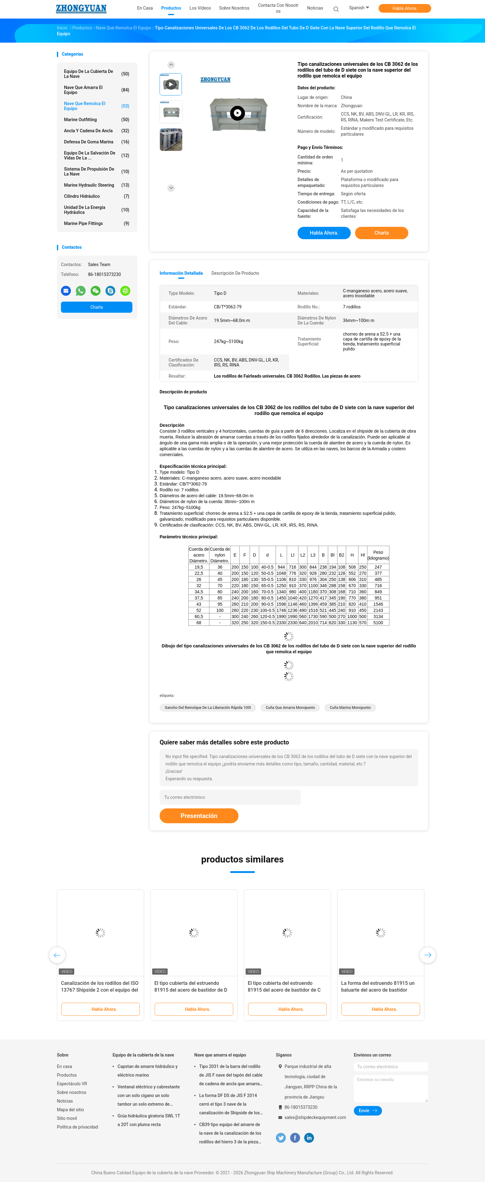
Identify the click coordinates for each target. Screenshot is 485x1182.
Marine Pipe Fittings (96, 223)
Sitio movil (67, 1118)
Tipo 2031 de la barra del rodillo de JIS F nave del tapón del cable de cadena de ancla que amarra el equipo (231, 1076)
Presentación (199, 816)
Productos (67, 1075)
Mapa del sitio (70, 1109)
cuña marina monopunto (350, 707)
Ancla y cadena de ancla (96, 131)
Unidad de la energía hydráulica (96, 210)
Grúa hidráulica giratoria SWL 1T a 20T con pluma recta (149, 1120)
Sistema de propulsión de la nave (96, 171)
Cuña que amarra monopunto (290, 707)
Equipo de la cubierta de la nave (96, 74)
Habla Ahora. (405, 8)
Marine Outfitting (96, 120)
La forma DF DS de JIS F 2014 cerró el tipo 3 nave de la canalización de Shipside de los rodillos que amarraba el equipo (229, 1105)
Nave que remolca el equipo (96, 106)
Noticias (65, 1101)
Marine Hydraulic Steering (96, 185)
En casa (64, 1066)
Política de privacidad (77, 1127)
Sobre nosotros (71, 1092)
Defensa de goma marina (96, 142)
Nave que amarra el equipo (96, 90)
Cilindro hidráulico (96, 196)
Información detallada (181, 273)
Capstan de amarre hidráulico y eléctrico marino (148, 1071)
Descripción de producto (235, 273)
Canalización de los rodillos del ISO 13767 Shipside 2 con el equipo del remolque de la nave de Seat (100, 990)
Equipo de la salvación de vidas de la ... (96, 155)
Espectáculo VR (72, 1083)
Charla (96, 307)
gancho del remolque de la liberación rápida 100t (208, 707)
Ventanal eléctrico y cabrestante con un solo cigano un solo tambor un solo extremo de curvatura (149, 1096)
